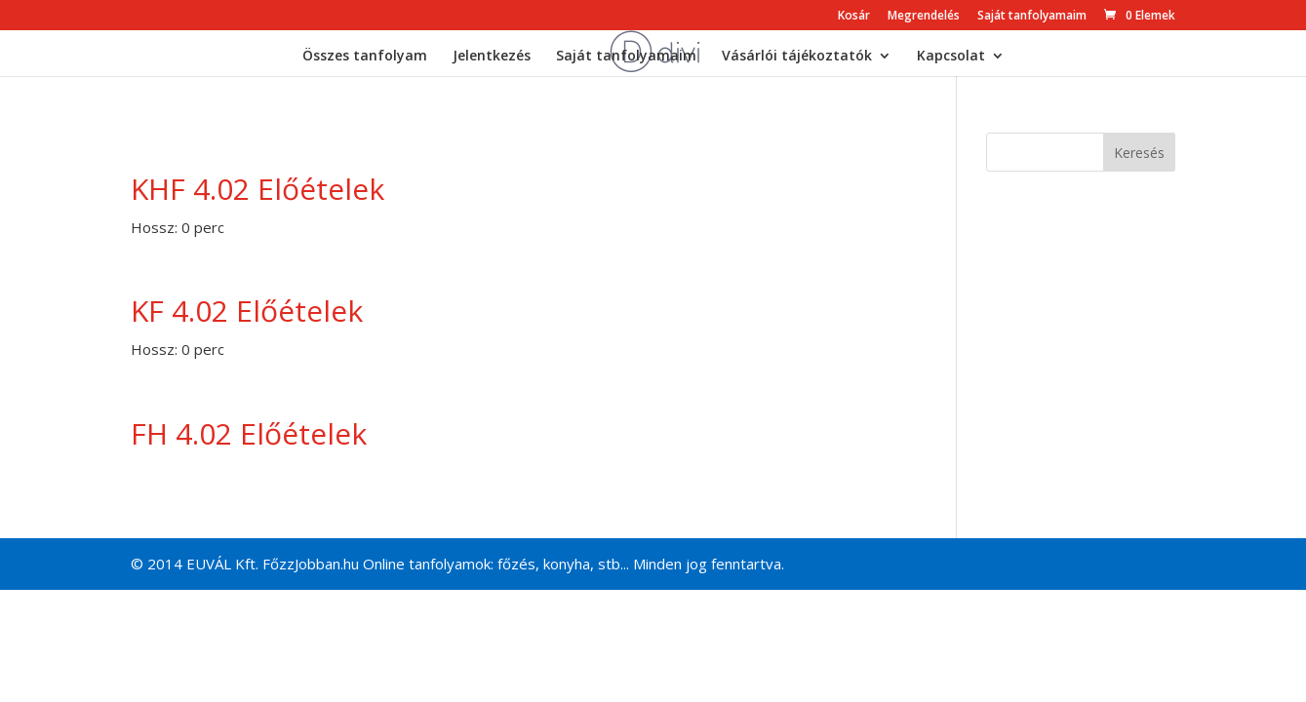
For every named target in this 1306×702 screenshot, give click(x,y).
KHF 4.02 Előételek (257, 189)
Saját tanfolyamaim (1032, 16)
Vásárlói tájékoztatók (797, 56)
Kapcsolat (951, 56)
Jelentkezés (492, 56)
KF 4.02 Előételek (247, 311)
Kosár (854, 16)
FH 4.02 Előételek (249, 433)
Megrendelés (924, 16)
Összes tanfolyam (364, 56)
